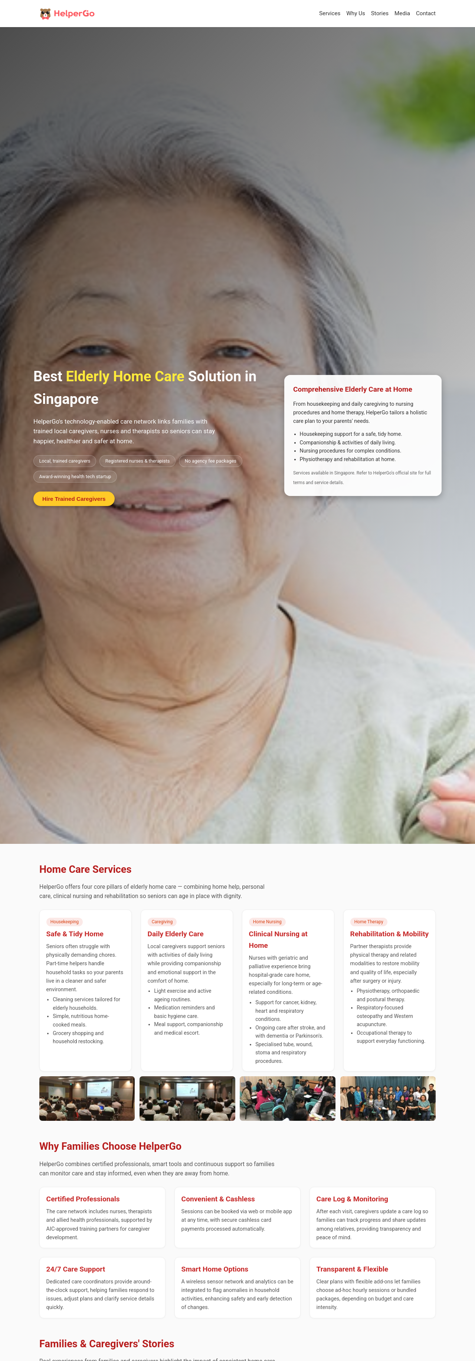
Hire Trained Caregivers (74, 499)
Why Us (355, 13)
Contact (426, 13)
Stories (380, 13)
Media (402, 13)
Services (329, 13)
